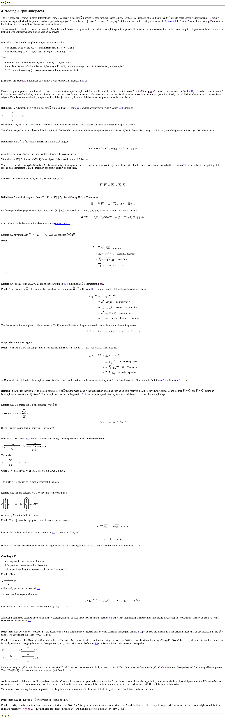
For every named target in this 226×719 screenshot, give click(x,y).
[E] (83, 80)
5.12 (84, 394)
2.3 (184, 165)
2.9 (38, 588)
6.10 (183, 684)
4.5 (92, 289)
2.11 (121, 108)
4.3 (65, 283)
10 (192, 91)
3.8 (29, 620)
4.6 (178, 380)
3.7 (79, 108)
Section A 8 (170, 21)
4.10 (140, 632)
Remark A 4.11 (62, 223)
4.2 (53, 532)
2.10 (28, 438)
